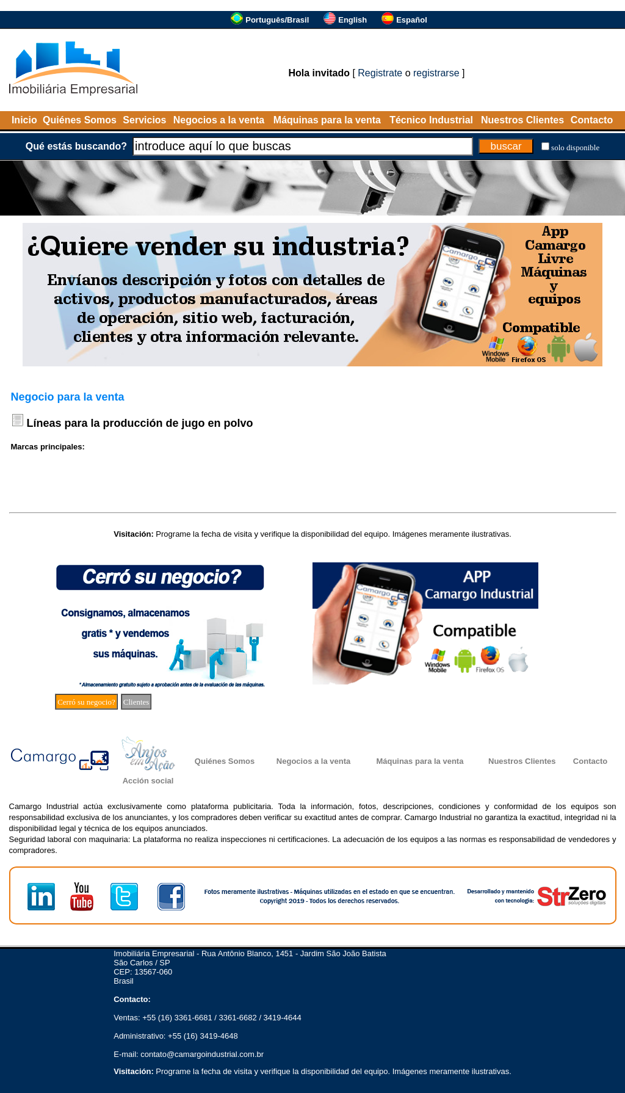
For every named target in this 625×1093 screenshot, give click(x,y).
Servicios (144, 120)
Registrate (380, 73)
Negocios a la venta (218, 120)
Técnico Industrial (431, 120)
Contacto (592, 120)
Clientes (136, 701)
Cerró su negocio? (86, 701)
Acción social (148, 780)
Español (411, 19)
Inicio (24, 120)
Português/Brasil (277, 19)
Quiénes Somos (80, 120)
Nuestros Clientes (522, 120)
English (352, 19)
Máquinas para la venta (327, 120)
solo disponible (575, 147)
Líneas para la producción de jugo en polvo (140, 423)
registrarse (436, 73)
